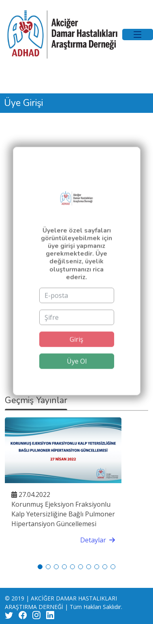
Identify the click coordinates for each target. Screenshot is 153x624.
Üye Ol (77, 370)
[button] (40, 566)
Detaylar (97, 539)
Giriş (76, 348)
